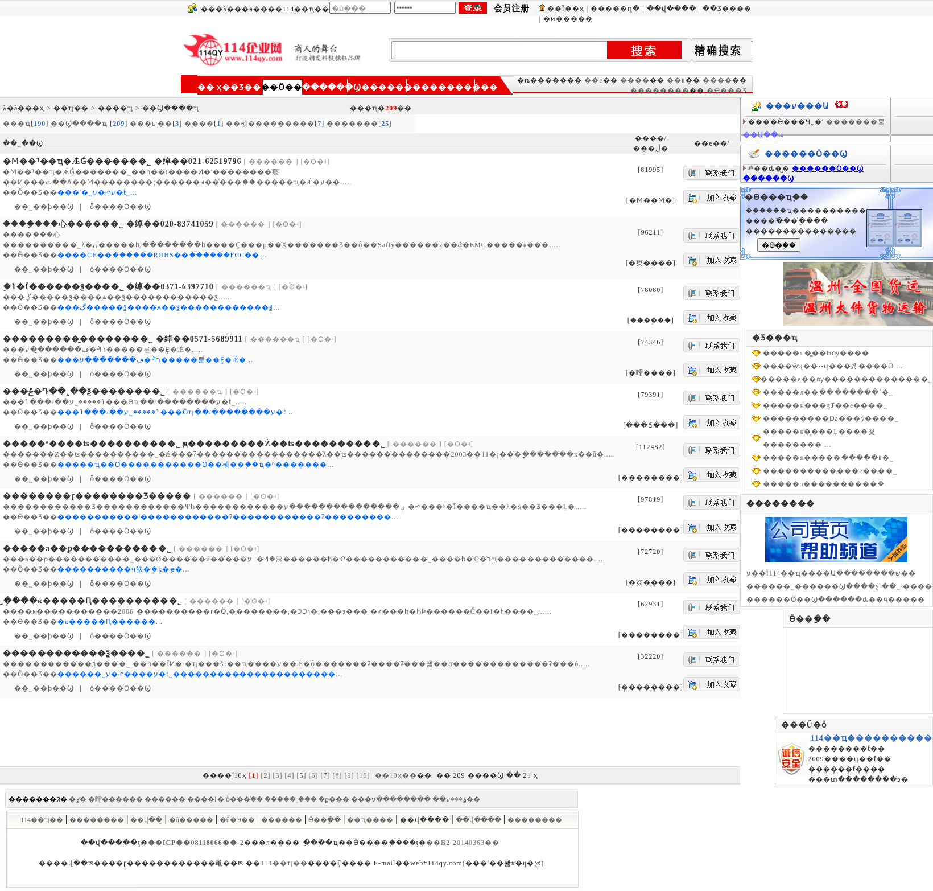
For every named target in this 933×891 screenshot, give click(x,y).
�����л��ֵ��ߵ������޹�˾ (828, 392)
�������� (395, 87)
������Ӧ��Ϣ (828, 169)
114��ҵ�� (41, 820)
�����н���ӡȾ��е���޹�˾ (825, 405)
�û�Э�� (237, 820)
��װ (676, 80)
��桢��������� (270, 124)
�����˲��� (291, 799)
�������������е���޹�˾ (830, 471)
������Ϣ (331, 87)
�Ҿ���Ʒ (727, 91)
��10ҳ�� (396, 775)
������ (165, 799)
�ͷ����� (568, 19)
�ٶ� (77, 799)
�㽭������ (115, 799)
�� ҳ (209, 87)
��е (593, 80)
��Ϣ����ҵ (80, 124)
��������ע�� (425, 799)
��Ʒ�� (241, 87)
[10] (363, 775)
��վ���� (671, 9)
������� (352, 124)
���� (635, 80)
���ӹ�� (151, 124)
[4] (290, 775)
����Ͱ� (205, 799)
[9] (349, 775)
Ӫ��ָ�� (324, 820)
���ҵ (17, 124)
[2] (266, 775)
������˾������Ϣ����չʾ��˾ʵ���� (839, 586)
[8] (337, 775)
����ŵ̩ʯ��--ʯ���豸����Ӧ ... (833, 366)
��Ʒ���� (727, 9)
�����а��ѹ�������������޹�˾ (846, 379)
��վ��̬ (146, 820)
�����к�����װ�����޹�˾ (828, 458)
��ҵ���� (370, 820)
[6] (314, 775)
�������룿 (855, 122)
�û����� (191, 820)
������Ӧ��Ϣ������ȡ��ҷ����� (835, 599)
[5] (302, 775)
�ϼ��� (334, 799)
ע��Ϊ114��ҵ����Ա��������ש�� (831, 573)
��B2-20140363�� (462, 843)
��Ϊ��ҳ (565, 9)
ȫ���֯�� (244, 799)
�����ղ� (615, 9)
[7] (326, 775)
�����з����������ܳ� (824, 484)
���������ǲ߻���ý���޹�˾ (831, 418)
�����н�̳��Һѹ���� (816, 353)
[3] (278, 775)
